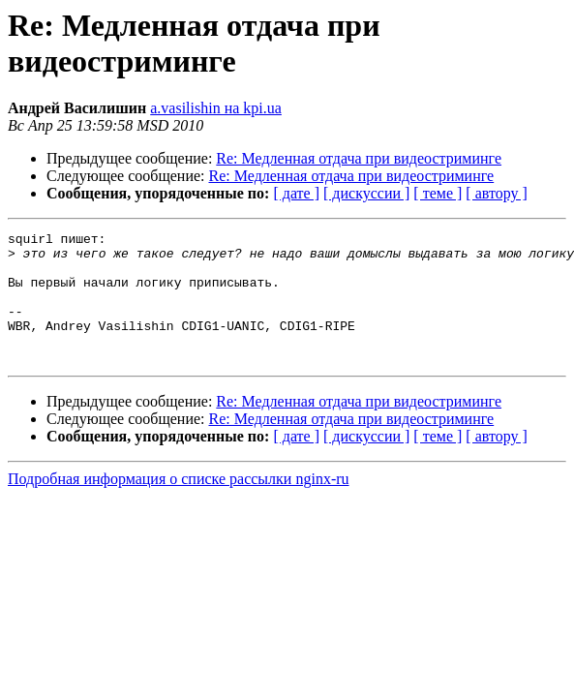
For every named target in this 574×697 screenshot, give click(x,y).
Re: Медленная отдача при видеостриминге (358, 158)
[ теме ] (437, 193)
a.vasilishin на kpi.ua (216, 108)
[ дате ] (296, 193)
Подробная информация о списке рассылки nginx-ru (178, 505)
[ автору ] (496, 193)
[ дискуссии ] (366, 193)
